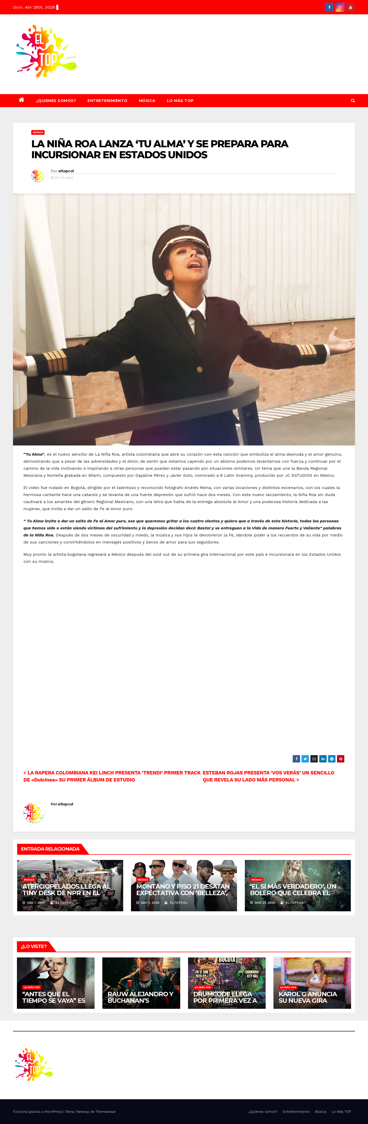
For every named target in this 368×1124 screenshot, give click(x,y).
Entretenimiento (108, 100)
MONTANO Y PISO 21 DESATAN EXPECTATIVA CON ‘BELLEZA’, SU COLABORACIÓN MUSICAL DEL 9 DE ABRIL (183, 896)
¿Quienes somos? (56, 100)
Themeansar (106, 1112)
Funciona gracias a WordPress (38, 1112)
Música (147, 100)
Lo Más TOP (180, 100)
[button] (353, 100)
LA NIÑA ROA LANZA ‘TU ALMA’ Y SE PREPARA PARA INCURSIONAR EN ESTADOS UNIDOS (159, 149)
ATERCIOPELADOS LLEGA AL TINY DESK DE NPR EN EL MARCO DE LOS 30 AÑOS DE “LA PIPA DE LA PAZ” (66, 896)
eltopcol (65, 171)
